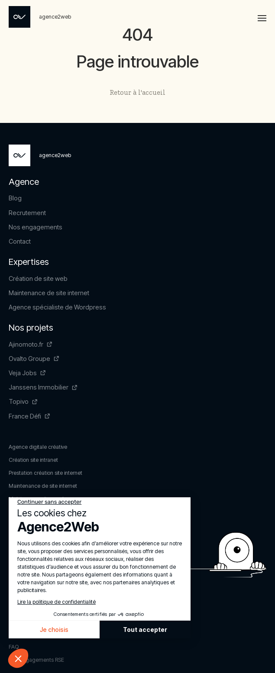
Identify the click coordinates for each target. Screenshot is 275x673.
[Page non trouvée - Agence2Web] (40, 17)
